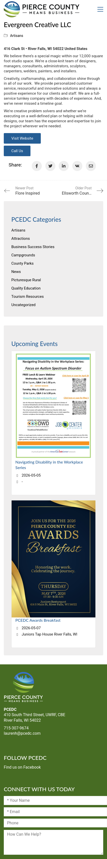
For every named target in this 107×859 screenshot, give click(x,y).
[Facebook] (37, 166)
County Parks (22, 263)
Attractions (20, 238)
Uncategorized (23, 305)
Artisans (16, 36)
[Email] (91, 166)
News (16, 271)
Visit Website (22, 138)
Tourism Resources (27, 296)
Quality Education (26, 288)
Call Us (17, 151)
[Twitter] (50, 166)
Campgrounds (23, 255)
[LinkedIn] (64, 166)
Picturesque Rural (26, 280)
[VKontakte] (77, 166)
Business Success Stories (32, 247)
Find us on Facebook (22, 767)
